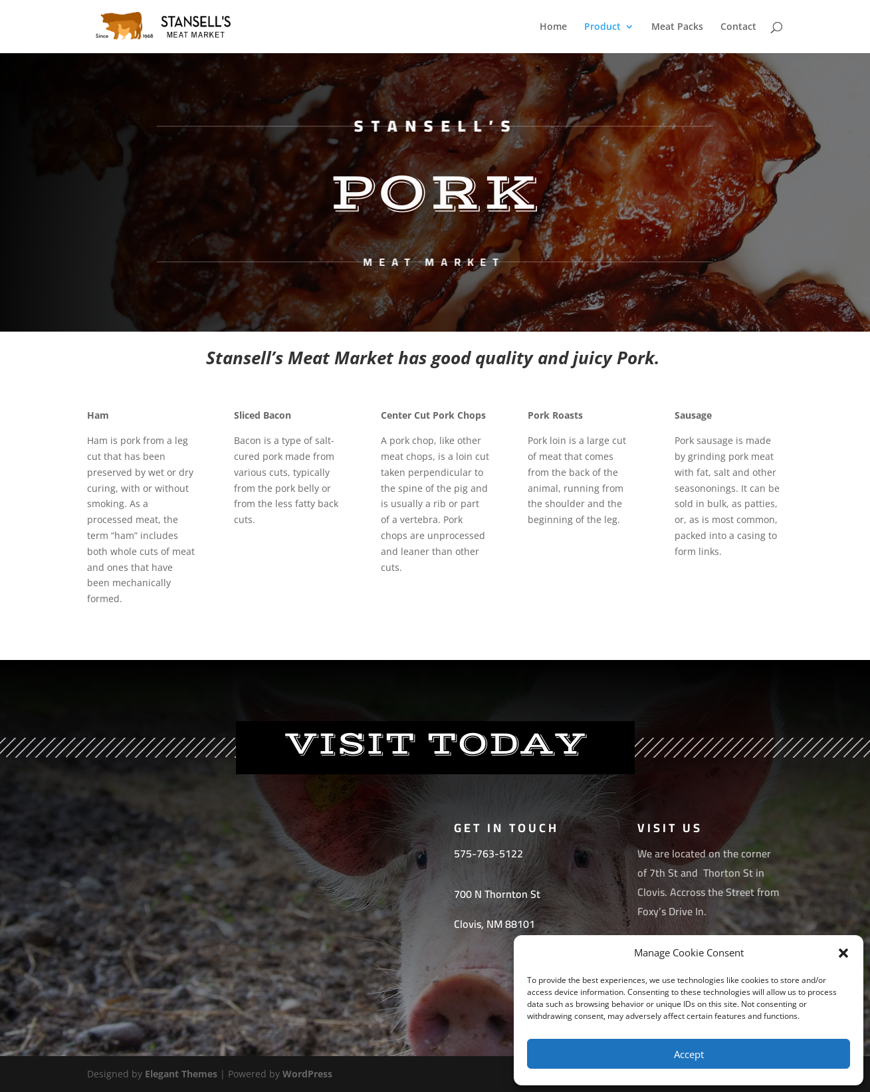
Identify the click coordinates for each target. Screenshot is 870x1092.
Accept (689, 1054)
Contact (738, 27)
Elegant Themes (181, 1073)
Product (602, 27)
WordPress (307, 1073)
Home (553, 27)
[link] (497, 894)
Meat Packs (677, 27)
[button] (843, 953)
